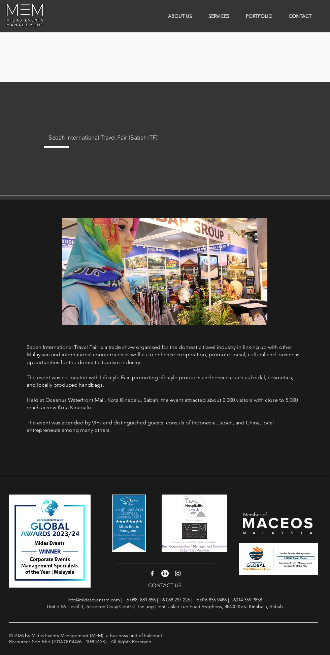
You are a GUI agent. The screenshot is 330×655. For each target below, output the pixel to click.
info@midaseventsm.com (94, 600)
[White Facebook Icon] (152, 573)
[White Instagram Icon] (178, 573)
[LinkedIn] (165, 573)
